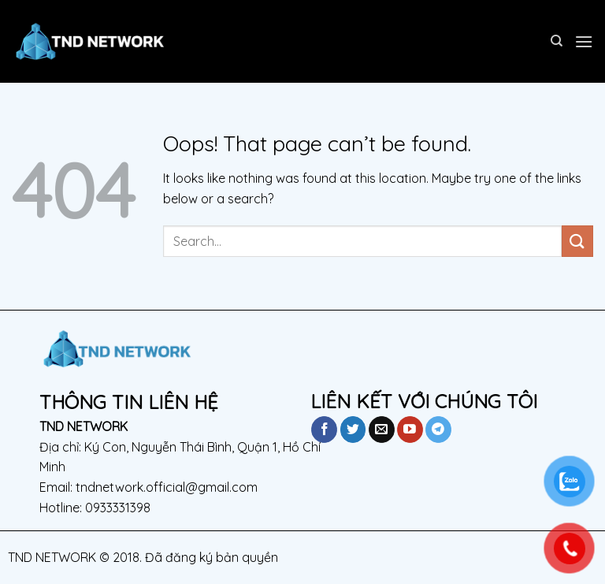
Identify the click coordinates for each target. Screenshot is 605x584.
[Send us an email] (382, 429)
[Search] (556, 41)
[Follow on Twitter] (353, 429)
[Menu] (583, 41)
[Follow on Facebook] (324, 429)
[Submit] (577, 240)
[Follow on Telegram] (438, 429)
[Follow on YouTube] (410, 429)
